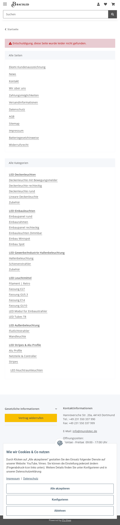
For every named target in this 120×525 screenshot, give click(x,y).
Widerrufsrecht (18, 145)
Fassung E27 (17, 289)
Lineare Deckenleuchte (23, 196)
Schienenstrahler (20, 264)
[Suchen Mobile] (55, 14)
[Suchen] (112, 14)
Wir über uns (17, 88)
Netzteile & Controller (23, 356)
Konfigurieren (60, 499)
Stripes (13, 361)
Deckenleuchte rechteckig (25, 185)
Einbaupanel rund (20, 216)
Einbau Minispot (19, 238)
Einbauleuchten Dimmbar (25, 233)
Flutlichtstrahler (19, 331)
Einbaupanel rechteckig (24, 227)
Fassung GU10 (18, 305)
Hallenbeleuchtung (21, 258)
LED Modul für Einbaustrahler (28, 311)
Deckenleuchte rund (22, 191)
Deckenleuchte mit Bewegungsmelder (33, 180)
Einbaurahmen (18, 222)
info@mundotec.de (85, 431)
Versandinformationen (23, 102)
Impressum (13, 478)
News (12, 74)
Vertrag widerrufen (31, 418)
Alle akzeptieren (60, 488)
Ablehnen (60, 510)
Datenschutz (30, 478)
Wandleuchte (17, 336)
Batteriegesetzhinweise (24, 137)
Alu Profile (15, 350)
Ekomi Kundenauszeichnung (27, 67)
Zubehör (14, 202)
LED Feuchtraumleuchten (27, 370)
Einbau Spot (16, 244)
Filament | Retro (19, 283)
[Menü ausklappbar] (5, 2)
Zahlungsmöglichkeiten (24, 95)
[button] (98, 4)
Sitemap (14, 123)
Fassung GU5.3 (18, 294)
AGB (11, 116)
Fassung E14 (17, 300)
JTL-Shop (66, 520)
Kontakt (14, 81)
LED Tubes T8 (17, 316)
